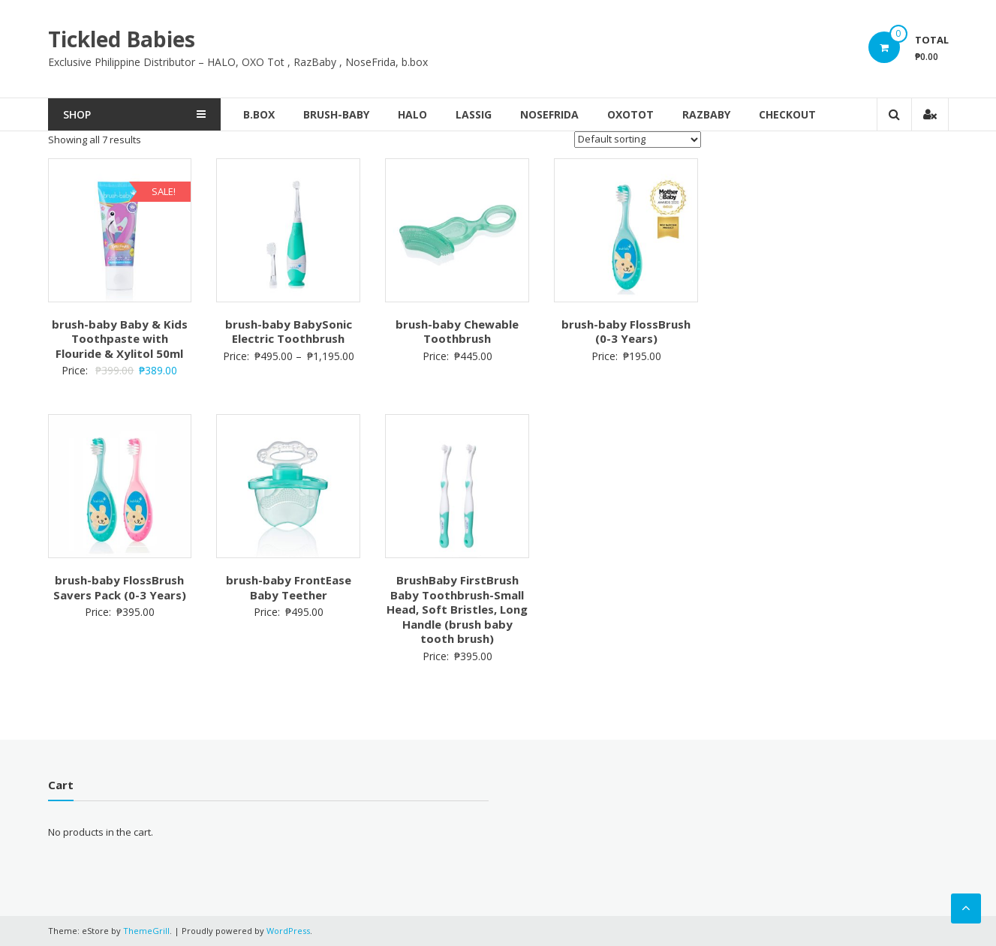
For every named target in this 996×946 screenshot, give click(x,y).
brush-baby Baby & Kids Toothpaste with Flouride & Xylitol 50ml (120, 339)
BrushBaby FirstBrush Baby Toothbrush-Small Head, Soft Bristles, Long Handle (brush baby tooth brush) (457, 609)
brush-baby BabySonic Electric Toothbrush (288, 332)
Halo (412, 114)
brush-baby (336, 114)
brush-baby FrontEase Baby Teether (288, 587)
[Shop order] (637, 139)
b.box (259, 114)
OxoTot (630, 114)
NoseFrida (549, 114)
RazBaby (706, 114)
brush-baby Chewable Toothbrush (457, 332)
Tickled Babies (121, 39)
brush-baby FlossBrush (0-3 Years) (626, 332)
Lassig (474, 114)
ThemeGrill (146, 930)
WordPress (288, 930)
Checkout (787, 114)
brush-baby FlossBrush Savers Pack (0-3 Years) (119, 587)
